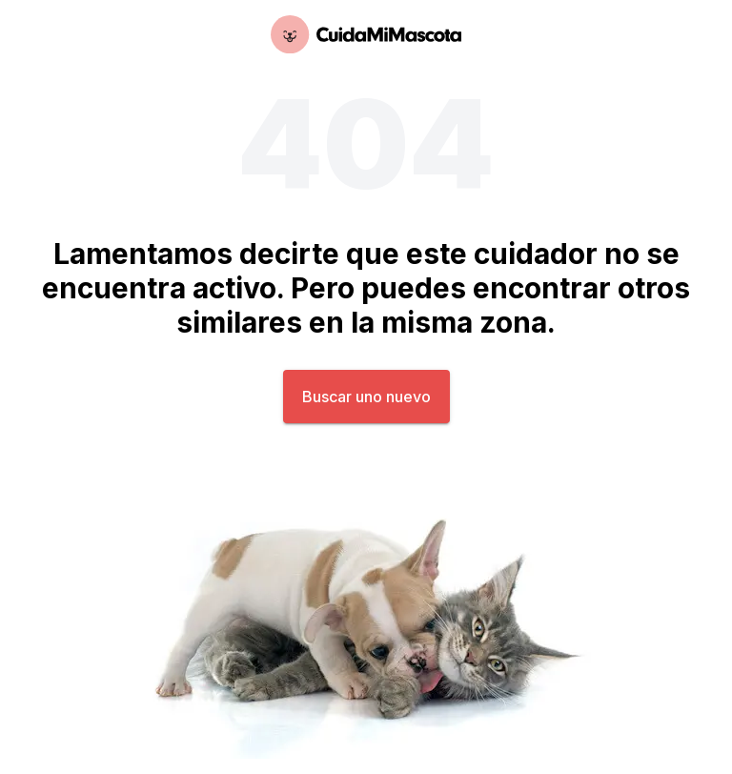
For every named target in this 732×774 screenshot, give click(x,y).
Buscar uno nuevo (366, 396)
